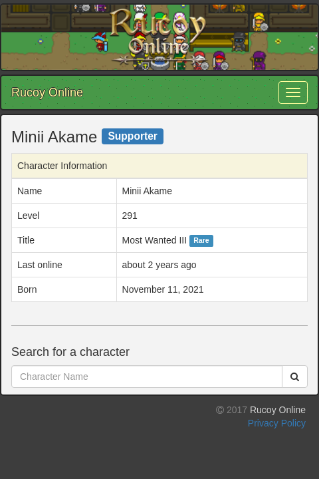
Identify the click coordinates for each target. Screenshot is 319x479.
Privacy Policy (277, 423)
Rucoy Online (47, 92)
